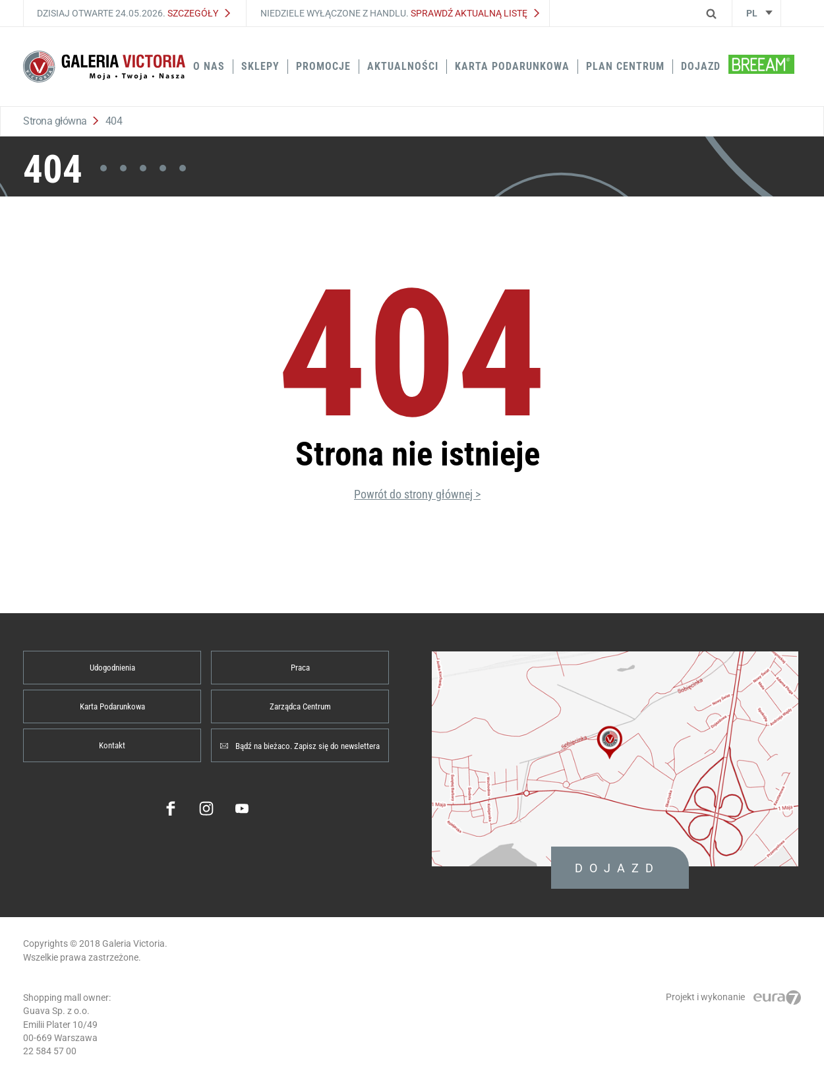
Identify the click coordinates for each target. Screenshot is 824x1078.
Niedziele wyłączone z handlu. (399, 13)
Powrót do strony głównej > (417, 494)
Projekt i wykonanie (733, 997)
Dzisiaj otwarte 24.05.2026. (133, 13)
